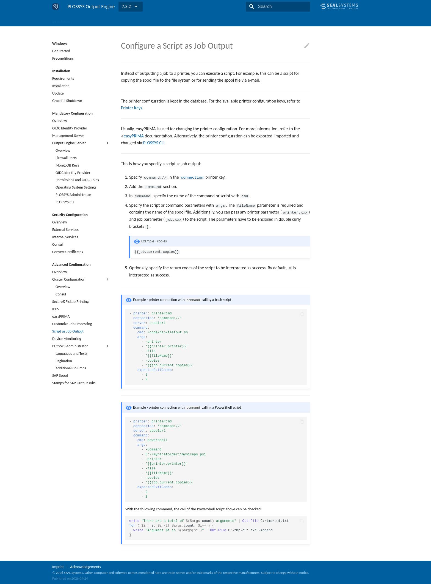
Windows (86, 20)
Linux (105, 20)
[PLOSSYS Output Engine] (55, 6)
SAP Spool (60, 375)
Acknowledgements (85, 566)
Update (58, 93)
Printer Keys (131, 107)
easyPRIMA (61, 316)
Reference (206, 20)
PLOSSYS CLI (65, 202)
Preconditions (63, 58)
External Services (65, 229)
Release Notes (233, 20)
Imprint (58, 566)
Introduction (62, 20)
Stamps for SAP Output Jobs (74, 383)
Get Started (61, 51)
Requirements (63, 78)
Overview (59, 120)
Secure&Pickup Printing (70, 301)
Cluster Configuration (81, 279)
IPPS (55, 309)
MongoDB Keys (67, 165)
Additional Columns (71, 368)
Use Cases (151, 20)
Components (126, 20)
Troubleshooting (178, 20)
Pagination (64, 361)
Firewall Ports (66, 158)
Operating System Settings (76, 187)
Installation (61, 86)
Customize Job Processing (72, 324)
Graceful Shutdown (67, 100)
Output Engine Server (81, 143)
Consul (57, 244)
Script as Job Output (68, 331)
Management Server (68, 135)
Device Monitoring (66, 338)
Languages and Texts (71, 353)
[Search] (278, 7)
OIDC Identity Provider (69, 128)
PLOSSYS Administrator (73, 194)
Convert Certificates (67, 252)
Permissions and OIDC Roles (77, 180)
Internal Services (65, 237)
